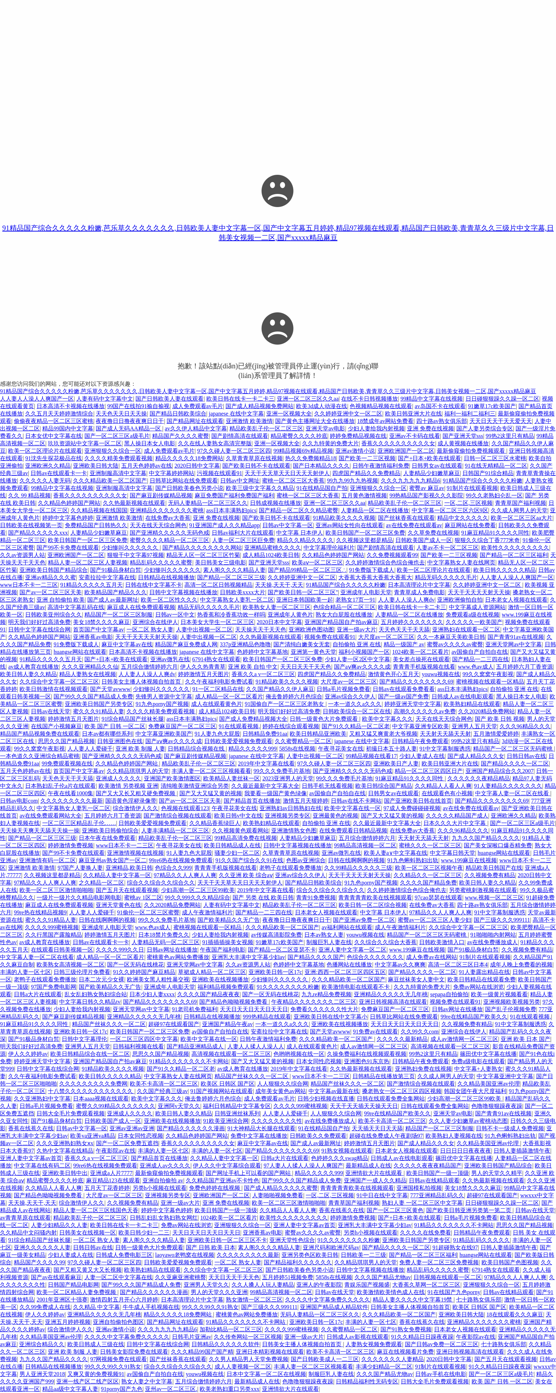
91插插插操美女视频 (227, 942)
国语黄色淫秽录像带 (130, 801)
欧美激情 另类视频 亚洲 (128, 786)
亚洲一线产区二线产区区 (87, 1381)
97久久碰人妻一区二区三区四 (234, 451)
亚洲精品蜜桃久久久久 (272, 548)
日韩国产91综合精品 (487, 473)
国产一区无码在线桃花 (135, 965)
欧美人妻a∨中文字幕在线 (395, 853)
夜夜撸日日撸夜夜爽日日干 (130, 421)
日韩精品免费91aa (265, 734)
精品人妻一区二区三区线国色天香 (95, 1210)
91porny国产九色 (122, 1389)
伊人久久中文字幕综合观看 (227, 1166)
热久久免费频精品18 (310, 458)
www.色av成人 (476, 667)
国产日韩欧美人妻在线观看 (169, 399)
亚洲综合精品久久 (42, 1344)
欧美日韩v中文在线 (238, 816)
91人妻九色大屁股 (217, 734)
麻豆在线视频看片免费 (405, 1352)
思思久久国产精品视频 (66, 741)
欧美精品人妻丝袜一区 (231, 778)
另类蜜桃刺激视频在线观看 (483, 890)
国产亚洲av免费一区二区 (364, 920)
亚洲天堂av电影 (325, 428)
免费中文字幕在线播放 (258, 1136)
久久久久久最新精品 (402, 1039)
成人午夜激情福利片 (207, 912)
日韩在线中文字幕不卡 (153, 585)
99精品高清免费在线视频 (246, 838)
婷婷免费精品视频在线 (358, 436)
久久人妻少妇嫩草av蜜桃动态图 (468, 1121)
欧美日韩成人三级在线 (95, 1344)
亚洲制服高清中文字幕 (118, 473)
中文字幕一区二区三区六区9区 (450, 510)
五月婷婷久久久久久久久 (412, 622)
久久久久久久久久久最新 (71, 801)
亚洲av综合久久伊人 (350, 696)
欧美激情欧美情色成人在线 (391, 1292)
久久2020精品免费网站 (486, 711)
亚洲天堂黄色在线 (118, 905)
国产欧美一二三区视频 (367, 458)
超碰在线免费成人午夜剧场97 (386, 1136)
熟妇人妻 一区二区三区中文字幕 (422, 1203)
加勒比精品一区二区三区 (231, 1329)
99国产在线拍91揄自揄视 (138, 406)
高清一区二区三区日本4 (458, 965)
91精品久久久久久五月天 (91, 585)
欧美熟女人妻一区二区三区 (277, 607)
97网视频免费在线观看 (118, 1359)
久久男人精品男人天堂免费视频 (248, 1359)
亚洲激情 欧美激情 (249, 421)
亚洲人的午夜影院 (319, 1285)
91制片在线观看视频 (472, 488)
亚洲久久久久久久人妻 (42, 1247)
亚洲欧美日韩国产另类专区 (99, 704)
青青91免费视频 (316, 898)
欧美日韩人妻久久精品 (28, 674)
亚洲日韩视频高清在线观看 (393, 1002)
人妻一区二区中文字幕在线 (118, 1277)
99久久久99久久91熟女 (210, 1307)
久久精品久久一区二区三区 (428, 875)
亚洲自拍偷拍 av (163, 1180)
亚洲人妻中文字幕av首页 (31, 1158)
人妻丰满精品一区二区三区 (175, 831)
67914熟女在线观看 (216, 659)
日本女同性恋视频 (318, 1061)
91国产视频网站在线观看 (221, 1091)
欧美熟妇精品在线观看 (472, 704)
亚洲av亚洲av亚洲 (132, 1128)
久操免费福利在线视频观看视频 (366, 1054)
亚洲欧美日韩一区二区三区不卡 (227, 1240)
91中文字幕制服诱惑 (445, 749)
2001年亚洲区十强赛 (62, 1300)
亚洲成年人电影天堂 (365, 592)
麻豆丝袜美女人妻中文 (416, 979)
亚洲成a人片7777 (111, 1173)
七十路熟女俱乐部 (478, 1300)
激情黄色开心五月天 (393, 674)
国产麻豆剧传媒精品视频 (161, 495)
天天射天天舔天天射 (445, 734)
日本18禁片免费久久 (163, 935)
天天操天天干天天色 (260, 629)
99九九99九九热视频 (352, 481)
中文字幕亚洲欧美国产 (163, 734)
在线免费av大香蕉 (167, 518)
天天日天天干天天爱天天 (500, 421)
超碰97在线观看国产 (173, 1024)
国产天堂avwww (110, 689)
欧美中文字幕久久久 (387, 719)
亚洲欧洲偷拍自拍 (460, 600)
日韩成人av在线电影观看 (463, 696)
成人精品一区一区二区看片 (229, 696)
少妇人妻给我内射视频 (376, 428)
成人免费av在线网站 (431, 957)
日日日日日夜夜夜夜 (465, 1151)
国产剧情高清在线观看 (239, 436)
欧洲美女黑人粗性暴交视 (158, 979)
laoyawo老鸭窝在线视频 (184, 1255)
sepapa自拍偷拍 (449, 994)
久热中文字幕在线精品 (65, 1151)
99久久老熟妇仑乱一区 (494, 495)
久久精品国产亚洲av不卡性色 (222, 1180)
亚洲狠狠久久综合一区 (112, 451)
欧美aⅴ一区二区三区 (317, 562)
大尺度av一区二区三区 (386, 637)
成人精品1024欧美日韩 (271, 555)
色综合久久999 (173, 868)
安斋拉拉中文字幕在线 (107, 577)
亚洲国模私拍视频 (419, 1188)
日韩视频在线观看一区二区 (447, 1277)
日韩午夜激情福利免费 (380, 466)
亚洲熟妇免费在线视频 (423, 1069)
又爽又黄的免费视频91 (95, 1374)
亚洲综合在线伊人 (155, 622)
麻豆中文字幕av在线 (126, 644)
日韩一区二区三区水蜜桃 (495, 458)
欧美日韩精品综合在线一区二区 (90, 1054)
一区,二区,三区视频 (468, 503)
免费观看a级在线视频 (472, 615)
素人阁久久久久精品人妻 (234, 570)
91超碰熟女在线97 (455, 1247)
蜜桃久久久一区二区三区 (430, 845)
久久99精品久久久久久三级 (358, 868)
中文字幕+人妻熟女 (478, 1069)
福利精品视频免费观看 (226, 987)
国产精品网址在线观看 (195, 421)
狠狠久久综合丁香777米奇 (487, 540)
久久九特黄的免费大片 (330, 443)
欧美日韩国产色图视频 (510, 1262)
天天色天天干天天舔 (404, 629)
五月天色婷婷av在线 (146, 466)
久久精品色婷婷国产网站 (69, 503)
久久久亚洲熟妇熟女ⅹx (64, 1143)
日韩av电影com (19, 801)
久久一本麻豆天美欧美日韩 (451, 637)
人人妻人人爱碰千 (90, 749)
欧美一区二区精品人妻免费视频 (77, 1292)
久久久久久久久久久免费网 (93, 1084)
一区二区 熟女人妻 (150, 629)
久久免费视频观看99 (392, 555)
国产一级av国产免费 (403, 696)
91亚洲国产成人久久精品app (224, 525)
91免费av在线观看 (375, 1032)
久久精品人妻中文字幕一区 (117, 875)
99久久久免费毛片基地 (282, 771)
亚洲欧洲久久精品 (48, 466)
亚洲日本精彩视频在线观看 (270, 1352)
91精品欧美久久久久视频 (344, 518)
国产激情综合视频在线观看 (178, 816)
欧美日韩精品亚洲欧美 (318, 734)
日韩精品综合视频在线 (197, 749)
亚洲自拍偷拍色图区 (118, 1322)
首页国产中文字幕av (98, 629)
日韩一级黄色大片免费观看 (324, 719)
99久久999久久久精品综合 (197, 898)
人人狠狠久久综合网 (282, 1084)
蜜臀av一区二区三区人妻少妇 (434, 920)
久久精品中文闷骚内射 (28, 1233)
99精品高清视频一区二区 (365, 845)
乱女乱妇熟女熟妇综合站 (96, 994)
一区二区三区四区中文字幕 (144, 1039)
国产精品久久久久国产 (316, 957)
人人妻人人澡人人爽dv (406, 600)
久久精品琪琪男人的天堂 (138, 771)
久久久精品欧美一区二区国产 (110, 481)
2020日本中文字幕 (279, 622)
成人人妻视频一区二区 (243, 1367)
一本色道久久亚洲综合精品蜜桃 (39, 756)
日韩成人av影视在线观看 (358, 1337)
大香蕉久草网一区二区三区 (426, 1285)
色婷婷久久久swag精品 (339, 1158)
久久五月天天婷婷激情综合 (59, 414)
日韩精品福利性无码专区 (367, 1381)
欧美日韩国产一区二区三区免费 (365, 533)
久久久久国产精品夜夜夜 (208, 994)
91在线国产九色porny (454, 1292)
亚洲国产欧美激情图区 (172, 778)
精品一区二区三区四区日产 (429, 771)
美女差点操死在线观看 (421, 659)
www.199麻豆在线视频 (469, 860)
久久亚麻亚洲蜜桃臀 (180, 1277)
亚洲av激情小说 (355, 451)
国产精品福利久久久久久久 (298, 1262)
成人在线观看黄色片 (216, 704)
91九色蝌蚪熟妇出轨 (412, 860)
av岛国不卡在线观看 (440, 406)
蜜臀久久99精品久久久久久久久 (115, 1106)
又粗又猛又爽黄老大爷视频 (383, 734)
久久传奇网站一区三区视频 (248, 1337)
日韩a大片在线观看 (38, 994)
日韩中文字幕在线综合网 (39, 629)
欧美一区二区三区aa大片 (521, 518)
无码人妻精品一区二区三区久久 (208, 503)
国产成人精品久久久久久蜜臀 (281, 1188)
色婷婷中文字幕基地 (262, 652)
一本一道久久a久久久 (355, 704)
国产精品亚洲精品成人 (196, 1046)
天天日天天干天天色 (305, 667)
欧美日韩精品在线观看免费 (481, 979)
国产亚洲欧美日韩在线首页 (418, 801)
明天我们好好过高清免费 (39, 622)
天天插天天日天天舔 (377, 1128)
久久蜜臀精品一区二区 (303, 741)
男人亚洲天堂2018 (42, 1374)
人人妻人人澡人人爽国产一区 (37, 399)
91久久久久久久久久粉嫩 (288, 987)
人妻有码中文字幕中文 (104, 399)
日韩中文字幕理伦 (84, 1039)
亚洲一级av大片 (356, 629)
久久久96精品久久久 (525, 726)
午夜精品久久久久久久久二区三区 (313, 1002)
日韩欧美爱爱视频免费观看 (238, 741)
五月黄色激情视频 (364, 495)
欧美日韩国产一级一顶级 (437, 1173)
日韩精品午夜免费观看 (420, 741)
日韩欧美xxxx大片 (242, 592)
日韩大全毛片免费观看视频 (71, 1113)
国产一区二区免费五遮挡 (127, 1143)
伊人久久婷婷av (28, 1054)
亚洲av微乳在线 (170, 659)
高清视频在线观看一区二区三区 (450, 1046)
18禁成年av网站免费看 (385, 421)
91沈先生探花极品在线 (53, 458)
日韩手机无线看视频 (327, 786)
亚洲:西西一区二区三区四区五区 (345, 972)
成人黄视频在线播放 (463, 443)
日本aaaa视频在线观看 (100, 1099)
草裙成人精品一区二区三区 (212, 972)
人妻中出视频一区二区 (204, 629)
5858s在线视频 (297, 749)
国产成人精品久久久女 (475, 756)
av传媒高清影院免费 (276, 935)
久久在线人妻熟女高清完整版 (215, 443)
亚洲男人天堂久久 (206, 1285)
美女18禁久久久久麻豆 (101, 622)
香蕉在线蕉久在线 (31, 1128)
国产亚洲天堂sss (463, 436)
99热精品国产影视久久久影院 (426, 495)
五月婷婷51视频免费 (287, 1277)
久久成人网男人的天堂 (519, 510)
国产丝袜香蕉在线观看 (406, 518)
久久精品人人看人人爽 (443, 786)
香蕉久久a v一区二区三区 (263, 674)
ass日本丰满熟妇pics (231, 510)
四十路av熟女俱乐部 (441, 421)
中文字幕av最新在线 (333, 1091)
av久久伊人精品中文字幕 (196, 428)
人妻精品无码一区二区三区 (166, 942)
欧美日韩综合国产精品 (383, 786)
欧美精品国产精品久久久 (115, 592)
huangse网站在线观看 (80, 652)
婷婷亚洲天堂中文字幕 (412, 704)
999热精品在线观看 (267, 1017)
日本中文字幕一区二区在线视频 (266, 1374)
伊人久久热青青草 (203, 667)
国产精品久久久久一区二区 (515, 763)
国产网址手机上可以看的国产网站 (249, 1173)
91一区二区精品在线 (218, 689)
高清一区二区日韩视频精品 (218, 585)
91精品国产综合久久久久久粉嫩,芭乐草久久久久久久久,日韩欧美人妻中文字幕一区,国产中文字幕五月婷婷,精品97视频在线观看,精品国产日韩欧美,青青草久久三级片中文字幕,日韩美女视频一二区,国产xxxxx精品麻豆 (268, 391)
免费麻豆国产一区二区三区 (182, 726)
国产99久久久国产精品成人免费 (93, 696)
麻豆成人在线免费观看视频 (141, 607)
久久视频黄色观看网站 (240, 831)
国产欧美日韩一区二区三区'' (303, 592)
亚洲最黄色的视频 (335, 816)
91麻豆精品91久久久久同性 (495, 533)
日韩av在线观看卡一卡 (58, 473)
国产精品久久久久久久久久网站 (202, 548)
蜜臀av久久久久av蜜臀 (455, 644)
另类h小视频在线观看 (160, 1188)
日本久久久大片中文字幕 (455, 823)
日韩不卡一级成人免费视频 (510, 1128)
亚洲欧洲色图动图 (311, 629)
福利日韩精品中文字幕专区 (237, 1106)
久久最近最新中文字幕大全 (265, 786)
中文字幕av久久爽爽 (400, 965)
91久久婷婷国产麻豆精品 (144, 972)
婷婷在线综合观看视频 (290, 726)
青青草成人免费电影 (419, 592)
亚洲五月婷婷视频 (67, 1322)
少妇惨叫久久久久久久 (130, 548)
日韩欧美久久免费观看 (318, 1136)
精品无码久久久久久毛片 (446, 577)
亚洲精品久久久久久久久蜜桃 (167, 510)
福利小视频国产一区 (364, 652)
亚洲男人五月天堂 (474, 726)
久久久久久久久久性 (276, 1121)
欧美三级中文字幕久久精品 (260, 488)
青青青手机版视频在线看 (424, 667)
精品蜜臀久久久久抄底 (299, 436)
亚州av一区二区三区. (171, 1389)
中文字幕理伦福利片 (329, 548)
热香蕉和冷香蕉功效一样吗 (231, 615)
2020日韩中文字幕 (197, 466)
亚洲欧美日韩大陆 (95, 466)
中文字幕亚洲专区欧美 (420, 726)
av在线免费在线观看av (414, 525)
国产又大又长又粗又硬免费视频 (136, 793)
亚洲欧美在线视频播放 (220, 979)
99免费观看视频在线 (67, 763)
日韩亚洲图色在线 (120, 741)
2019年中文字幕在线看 (266, 763)
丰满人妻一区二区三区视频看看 (211, 771)
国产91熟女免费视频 (406, 1329)
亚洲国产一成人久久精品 (375, 1180)
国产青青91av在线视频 (516, 637)
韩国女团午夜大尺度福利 (475, 1091)
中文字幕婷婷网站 (171, 473)
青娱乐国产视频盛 (367, 1285)
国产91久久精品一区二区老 (356, 726)
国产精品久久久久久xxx (38, 533)
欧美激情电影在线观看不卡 (356, 987)
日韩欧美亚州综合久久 (53, 615)
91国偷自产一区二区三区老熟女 (285, 704)
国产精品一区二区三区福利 (514, 555)
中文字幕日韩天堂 (452, 853)
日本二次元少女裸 (101, 979)
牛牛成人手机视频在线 (151, 1307)
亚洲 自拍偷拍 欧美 (61, 600)
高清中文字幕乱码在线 (76, 607)
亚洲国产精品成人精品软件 (334, 1307)
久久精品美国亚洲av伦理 (488, 1084)
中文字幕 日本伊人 (299, 533)
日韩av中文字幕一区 (287, 525)
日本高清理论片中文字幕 (419, 585)
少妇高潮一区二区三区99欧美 (198, 890)
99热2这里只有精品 (510, 436)
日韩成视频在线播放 (275, 503)
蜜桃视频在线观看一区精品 (490, 682)
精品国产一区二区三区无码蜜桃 (513, 749)
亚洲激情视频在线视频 (135, 853)
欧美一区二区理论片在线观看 (45, 451)
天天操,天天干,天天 (279, 585)
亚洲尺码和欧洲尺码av (331, 1247)
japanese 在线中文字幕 (236, 414)
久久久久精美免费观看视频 (118, 458)
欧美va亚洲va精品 (92, 1136)
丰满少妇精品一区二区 (384, 1367)
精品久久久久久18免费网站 (189, 458)
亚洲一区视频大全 (289, 414)
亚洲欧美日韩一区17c (275, 972)
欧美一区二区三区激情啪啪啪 (56, 890)
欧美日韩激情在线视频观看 (54, 689)
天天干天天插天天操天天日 (364, 1106)
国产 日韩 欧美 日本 (210, 1247)
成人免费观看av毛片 (197, 406)
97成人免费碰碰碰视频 (412, 808)
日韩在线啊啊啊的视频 (356, 860)
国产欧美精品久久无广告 (229, 920)
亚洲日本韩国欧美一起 (304, 600)
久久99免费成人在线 (45, 1307)
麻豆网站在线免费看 (470, 525)
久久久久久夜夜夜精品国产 (428, 1166)
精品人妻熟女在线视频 (87, 674)
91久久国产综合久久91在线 (249, 860)
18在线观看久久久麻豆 (514, 1314)
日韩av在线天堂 (50, 711)
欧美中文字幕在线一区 (352, 808)
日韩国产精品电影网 (73, 1285)
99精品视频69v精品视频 (303, 451)
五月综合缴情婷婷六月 (149, 667)
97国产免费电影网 (53, 987)
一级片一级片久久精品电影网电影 (79, 898)
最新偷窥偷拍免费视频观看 (471, 451)
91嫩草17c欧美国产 (492, 406)
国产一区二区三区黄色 (395, 1210)
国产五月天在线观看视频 (127, 890)
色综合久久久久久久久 (375, 957)
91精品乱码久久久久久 (481, 1240)
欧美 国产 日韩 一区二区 (114, 726)
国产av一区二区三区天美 (51, 592)
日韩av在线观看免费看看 (404, 689)
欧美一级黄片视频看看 (499, 994)
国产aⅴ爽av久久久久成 (362, 667)
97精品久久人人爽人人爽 (185, 875)
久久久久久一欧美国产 (474, 622)
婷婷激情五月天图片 (203, 674)
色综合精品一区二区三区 (344, 607)
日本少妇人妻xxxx (152, 994)
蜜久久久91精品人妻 (98, 711)
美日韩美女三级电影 (220, 562)
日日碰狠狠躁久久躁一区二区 (502, 399)
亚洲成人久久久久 (118, 778)
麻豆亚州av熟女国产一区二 (112, 860)
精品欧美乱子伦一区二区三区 (266, 428)
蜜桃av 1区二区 (143, 898)
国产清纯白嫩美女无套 (301, 644)
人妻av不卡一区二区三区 (447, 548)
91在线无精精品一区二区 (496, 466)
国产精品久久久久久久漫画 (191, 1128)
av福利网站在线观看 (347, 927)
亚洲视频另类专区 (287, 816)
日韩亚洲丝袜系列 (237, 1113)
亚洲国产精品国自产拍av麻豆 (341, 622)
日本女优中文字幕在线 (53, 436)
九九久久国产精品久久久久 (486, 838)
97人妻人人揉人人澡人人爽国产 (303, 1166)
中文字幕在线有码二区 (42, 1166)
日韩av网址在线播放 (172, 950)
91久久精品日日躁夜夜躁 (422, 1337)
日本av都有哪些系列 (107, 734)
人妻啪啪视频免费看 (277, 1195)
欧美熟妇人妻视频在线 (454, 1136)
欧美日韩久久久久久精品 (504, 570)
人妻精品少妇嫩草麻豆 (431, 473)
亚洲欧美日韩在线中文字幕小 (330, 1017)
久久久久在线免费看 (425, 1233)
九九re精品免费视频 (326, 994)
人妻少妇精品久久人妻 (59, 1225)
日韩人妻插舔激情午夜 (522, 1151)
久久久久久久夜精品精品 (478, 778)
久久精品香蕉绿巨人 (214, 823)
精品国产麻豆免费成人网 (186, 644)
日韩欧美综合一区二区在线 (357, 711)
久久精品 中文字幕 (96, 1307)
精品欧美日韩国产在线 (494, 868)
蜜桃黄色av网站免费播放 (178, 957)
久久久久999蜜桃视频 (52, 927)
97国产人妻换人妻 (80, 868)
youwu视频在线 (441, 674)
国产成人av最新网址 (112, 600)
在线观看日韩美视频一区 (62, 950)
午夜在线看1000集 (70, 793)
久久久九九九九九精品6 (410, 481)
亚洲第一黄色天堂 (313, 652)
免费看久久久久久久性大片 (324, 1009)
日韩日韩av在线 (526, 756)
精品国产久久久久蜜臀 (180, 436)
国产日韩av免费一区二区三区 (441, 1344)
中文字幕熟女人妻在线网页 (461, 562)
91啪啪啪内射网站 (493, 935)
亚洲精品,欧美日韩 (129, 868)
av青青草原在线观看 (25, 1218)
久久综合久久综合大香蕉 (385, 942)
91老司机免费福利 (194, 1009)
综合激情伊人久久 (135, 808)
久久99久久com (420, 1032)
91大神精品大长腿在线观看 (261, 1128)
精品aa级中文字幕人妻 (70, 1389)
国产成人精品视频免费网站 (260, 406)
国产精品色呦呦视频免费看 (234, 1002)
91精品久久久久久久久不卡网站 (189, 1061)
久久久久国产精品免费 (428, 883)
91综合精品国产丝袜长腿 (132, 719)
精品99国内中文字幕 (67, 428)
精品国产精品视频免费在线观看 (39, 734)
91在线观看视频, (239, 726)
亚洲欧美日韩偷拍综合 (110, 831)
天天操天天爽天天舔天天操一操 (39, 831)
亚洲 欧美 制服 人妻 (140, 749)
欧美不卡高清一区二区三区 (164, 1084)
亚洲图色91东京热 (366, 1061)
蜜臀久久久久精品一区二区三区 (169, 540)
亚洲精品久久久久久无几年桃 (391, 994)
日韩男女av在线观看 (437, 466)
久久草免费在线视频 (433, 533)
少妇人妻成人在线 (422, 756)
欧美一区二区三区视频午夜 (429, 868)
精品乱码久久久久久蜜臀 (161, 562)
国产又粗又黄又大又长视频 (88, 1270)
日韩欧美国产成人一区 (423, 540)
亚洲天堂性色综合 (292, 1240)
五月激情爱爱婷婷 (496, 734)
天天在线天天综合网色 (158, 525)
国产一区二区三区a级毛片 (116, 436)
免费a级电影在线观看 (478, 1061)
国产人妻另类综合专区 (484, 428)
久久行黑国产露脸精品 (53, 935)
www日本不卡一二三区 (29, 585)
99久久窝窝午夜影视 (487, 674)
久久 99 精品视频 (29, 495)
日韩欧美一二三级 (363, 1255)
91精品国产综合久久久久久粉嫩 (482, 481)
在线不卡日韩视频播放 (369, 399)
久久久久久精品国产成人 (457, 816)
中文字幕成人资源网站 (477, 607)
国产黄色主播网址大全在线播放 (315, 421)
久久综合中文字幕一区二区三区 (59, 682)
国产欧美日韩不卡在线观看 (256, 466)
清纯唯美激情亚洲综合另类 (195, 786)
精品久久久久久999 (252, 749)
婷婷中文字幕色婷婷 (67, 518)
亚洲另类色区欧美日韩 (310, 1255)
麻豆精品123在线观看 (113, 1180)
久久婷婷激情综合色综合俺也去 (385, 562)
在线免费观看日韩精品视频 (353, 831)
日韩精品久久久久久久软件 (225, 1344)
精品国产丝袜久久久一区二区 (109, 1024)
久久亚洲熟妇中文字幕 (42, 1099)
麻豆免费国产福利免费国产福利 (234, 495)
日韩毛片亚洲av (191, 1337)
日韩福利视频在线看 (138, 1046)
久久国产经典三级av (162, 1091)
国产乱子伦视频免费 (510, 1009)
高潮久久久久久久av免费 (425, 711)
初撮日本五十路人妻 (391, 749)
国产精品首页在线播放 (252, 801)
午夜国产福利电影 (222, 950)
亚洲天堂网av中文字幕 (513, 644)
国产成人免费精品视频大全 (253, 719)
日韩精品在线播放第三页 (383, 1076)
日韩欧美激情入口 (442, 942)
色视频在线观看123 (185, 808)
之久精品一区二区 (101, 883)
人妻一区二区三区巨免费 (243, 540)
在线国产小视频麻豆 (56, 726)
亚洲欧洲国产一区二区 (406, 451)
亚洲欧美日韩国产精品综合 (54, 570)
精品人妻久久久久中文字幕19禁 (413, 1300)
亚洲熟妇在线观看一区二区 (466, 629)
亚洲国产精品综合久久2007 (500, 771)
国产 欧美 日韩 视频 (499, 719)
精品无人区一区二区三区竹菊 (203, 555)
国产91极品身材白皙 (115, 570)
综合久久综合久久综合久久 (161, 883)
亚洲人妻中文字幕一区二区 (352, 950)
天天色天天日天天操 (121, 414)
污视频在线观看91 (219, 473)
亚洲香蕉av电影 (92, 637)
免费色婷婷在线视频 (215, 1188)
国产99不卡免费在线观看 (68, 548)
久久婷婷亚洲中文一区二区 (348, 414)
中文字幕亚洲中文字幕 (505, 1076)
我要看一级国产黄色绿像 (275, 793)
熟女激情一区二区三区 (254, 1300)
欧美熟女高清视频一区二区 (71, 965)
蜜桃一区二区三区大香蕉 (293, 481)
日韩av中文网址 (240, 481)
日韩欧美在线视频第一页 (31, 525)
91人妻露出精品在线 (484, 972)
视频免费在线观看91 (329, 637)
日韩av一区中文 (175, 615)
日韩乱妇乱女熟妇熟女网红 (164, 1218)
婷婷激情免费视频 (70, 845)
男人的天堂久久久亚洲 (219, 1292)
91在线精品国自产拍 (322, 488)
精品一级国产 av (404, 644)
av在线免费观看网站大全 (51, 816)
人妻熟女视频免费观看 (373, 1344)
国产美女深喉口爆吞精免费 (498, 845)
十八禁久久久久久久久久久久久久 (91, 1091)
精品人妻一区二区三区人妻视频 (87, 562)
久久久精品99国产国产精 (202, 1352)
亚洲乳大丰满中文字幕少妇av (248, 957)
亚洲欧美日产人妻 (396, 763)
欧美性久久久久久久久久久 (515, 548)
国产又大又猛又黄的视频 (210, 793)
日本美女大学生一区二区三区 (217, 622)
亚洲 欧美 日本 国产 (525, 1039)
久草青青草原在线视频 (254, 458)
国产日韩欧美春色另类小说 (189, 488)
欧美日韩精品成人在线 (232, 845)
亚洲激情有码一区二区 (47, 860)
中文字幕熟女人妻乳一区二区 (237, 600)
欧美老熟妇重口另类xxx (229, 1389)
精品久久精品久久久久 (305, 540)
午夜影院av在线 (115, 1151)
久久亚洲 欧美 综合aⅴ (246, 875)
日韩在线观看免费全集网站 (391, 1099)
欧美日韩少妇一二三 (143, 1233)
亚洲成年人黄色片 (290, 615)
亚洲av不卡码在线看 (414, 436)
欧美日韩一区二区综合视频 (373, 905)
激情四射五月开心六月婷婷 (124, 1300)
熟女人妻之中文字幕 (146, 1381)
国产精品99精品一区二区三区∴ (307, 570)
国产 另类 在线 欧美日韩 (263, 898)
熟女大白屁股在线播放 (344, 615)
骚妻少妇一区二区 (237, 853)
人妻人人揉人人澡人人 (255, 1046)
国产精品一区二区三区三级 (231, 577)
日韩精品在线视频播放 (166, 577)
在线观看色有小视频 (447, 793)
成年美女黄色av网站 (280, 1091)
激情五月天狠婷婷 (305, 801)
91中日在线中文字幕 (382, 1195)
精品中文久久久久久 (462, 518)
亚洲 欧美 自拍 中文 (253, 667)
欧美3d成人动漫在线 (321, 406)
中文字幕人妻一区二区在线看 (512, 793)
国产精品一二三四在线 (480, 659)
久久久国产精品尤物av (383, 1277)
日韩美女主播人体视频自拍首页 (141, 682)
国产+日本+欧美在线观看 (429, 458)
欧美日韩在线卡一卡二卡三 (240, 399)
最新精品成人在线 (368, 1166)
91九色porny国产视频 (161, 704)
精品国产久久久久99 (39, 1262)
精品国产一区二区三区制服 (118, 615)
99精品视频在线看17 (371, 756)
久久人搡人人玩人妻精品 (263, 1285)
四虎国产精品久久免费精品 (366, 473)
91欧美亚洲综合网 (226, 1121)
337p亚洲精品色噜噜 (245, 644)
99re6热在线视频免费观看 (181, 860)
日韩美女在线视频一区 (87, 1233)
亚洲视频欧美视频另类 (511, 1002)
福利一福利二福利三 (469, 414)
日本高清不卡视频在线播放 (71, 406)
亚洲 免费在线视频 (430, 428)
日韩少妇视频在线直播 (326, 1099)
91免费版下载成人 (371, 570)
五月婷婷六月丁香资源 (524, 667)
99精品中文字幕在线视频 (431, 399)
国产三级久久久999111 (502, 920)
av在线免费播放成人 (492, 942)
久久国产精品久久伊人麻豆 (280, 689)
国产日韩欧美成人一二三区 (325, 1359)
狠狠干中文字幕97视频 (135, 555)
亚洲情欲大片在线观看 (374, 1173)
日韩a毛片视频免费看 (343, 689)
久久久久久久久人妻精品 (392, 1359)
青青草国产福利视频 (520, 503)
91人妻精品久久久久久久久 (508, 786)
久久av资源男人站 (22, 555)
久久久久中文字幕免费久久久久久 (327, 1300)
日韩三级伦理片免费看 (82, 972)
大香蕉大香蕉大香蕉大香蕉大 (375, 577)
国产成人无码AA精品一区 (129, 428)
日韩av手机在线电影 (440, 1374)
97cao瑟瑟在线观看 (438, 898)
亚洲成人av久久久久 (165, 1166)
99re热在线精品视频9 (40, 912)
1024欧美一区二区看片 (420, 652)
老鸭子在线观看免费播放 (290, 868)
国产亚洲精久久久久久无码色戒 (169, 533)
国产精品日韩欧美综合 (178, 414)
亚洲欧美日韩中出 (65, 1173)
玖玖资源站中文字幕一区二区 (85, 443)
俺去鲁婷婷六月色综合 (294, 696)
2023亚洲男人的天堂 (287, 778)
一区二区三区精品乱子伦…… (79, 823)
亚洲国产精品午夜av (227, 1024)
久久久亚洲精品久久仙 (90, 667)
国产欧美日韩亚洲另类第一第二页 (469, 1210)
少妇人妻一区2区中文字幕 (357, 659)
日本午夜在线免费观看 (107, 838)
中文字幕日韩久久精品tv (89, 1002)
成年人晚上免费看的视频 (521, 965)
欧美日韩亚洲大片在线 (413, 414)
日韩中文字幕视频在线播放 (183, 592)
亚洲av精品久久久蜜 (50, 577)
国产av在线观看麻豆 (56, 1277)
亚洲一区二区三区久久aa (308, 399)
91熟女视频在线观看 (346, 1151)
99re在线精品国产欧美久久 (473, 1017)
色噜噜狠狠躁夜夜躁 (496, 1106)
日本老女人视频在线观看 (516, 600)
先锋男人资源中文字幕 (163, 696)
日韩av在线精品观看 (434, 1180)
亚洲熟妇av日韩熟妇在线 (291, 808)
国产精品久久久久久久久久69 (416, 682)
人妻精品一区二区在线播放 (375, 510)
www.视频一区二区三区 (494, 898)
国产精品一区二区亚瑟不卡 (282, 950)
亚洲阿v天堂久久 (179, 1106)
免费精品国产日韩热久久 (96, 525)
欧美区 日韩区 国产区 (228, 1084)
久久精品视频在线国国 (99, 510)
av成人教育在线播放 (33, 667)
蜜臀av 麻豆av (426, 488)
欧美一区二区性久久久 (169, 600)
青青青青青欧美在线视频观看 (375, 898)
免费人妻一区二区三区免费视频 (439, 1262)
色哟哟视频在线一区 (298, 1054)
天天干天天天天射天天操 (479, 592)
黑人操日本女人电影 (149, 443)
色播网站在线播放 (349, 965)
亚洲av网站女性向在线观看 (349, 525)
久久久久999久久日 (120, 950)
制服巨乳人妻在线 (329, 942)
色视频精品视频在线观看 (381, 406)
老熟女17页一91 (355, 600)
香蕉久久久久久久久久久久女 (398, 443)
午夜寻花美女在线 (340, 749)
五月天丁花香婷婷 (107, 1188)
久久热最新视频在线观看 (134, 503)
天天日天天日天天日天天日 (254, 1009)
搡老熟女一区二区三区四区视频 (401, 1091)
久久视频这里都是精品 (364, 540)
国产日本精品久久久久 (321, 466)
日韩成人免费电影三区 (124, 1255)
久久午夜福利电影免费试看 (219, 682)
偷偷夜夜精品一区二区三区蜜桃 (53, 421)
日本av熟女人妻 (324, 935)
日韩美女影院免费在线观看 (134, 1352)
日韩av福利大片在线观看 (243, 533)
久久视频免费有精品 (489, 875)
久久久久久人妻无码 (45, 481)
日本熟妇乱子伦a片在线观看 (60, 786)
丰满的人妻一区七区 (25, 972)
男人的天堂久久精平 (496, 1173)
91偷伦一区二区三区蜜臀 (148, 912)
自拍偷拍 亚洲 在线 (357, 644)
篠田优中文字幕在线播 (488, 1054)
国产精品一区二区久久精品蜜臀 (298, 510)
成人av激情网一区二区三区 (464, 1039)
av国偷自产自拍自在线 (479, 652)
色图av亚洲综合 (306, 860)
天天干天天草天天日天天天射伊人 (287, 473)
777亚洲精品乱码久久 (437, 1195)
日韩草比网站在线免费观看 (184, 481)
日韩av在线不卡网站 (356, 801)
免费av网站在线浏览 (478, 987)
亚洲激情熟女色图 (294, 831)
